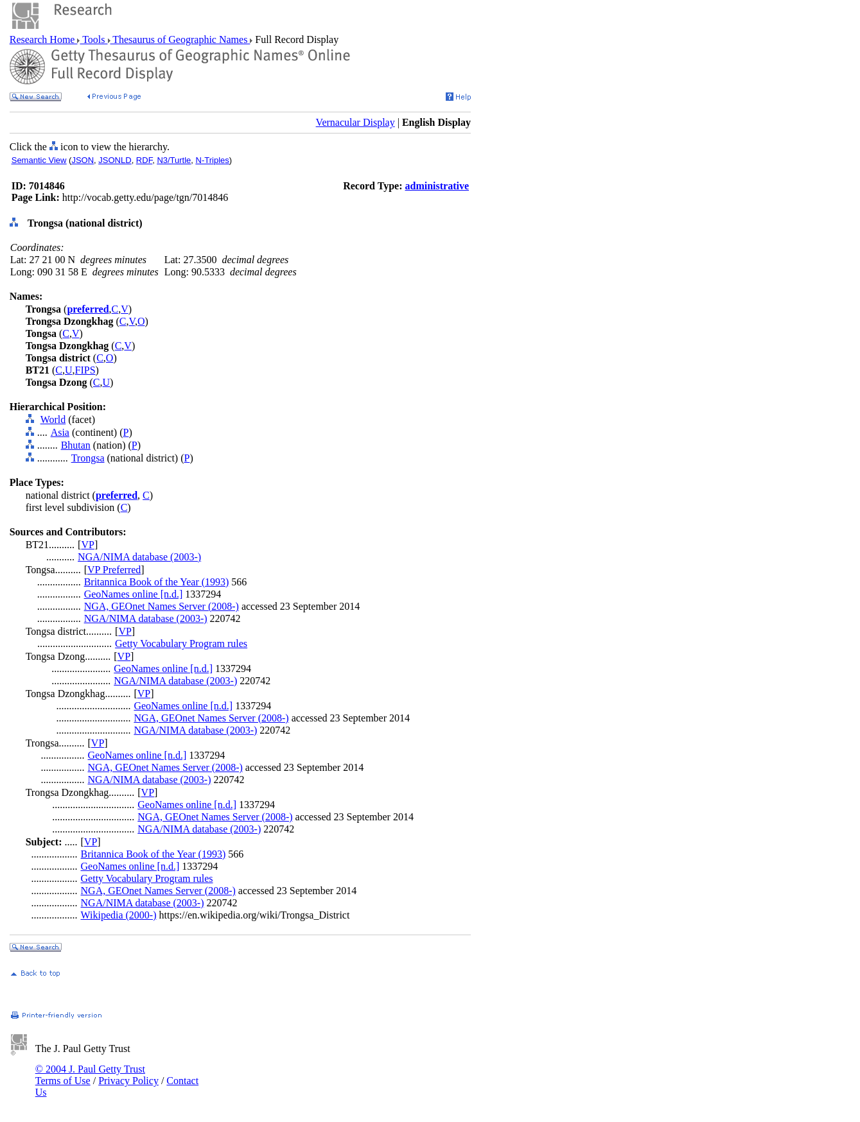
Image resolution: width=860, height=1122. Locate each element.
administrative (437, 185)
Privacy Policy (128, 1080)
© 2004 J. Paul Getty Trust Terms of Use (90, 1075)
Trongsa (88, 458)
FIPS (85, 370)
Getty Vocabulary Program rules (181, 643)
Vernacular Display (355, 122)
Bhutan (76, 445)
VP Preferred (114, 569)
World (53, 419)
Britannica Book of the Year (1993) (156, 581)
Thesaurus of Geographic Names (180, 39)
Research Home (44, 39)
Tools (93, 39)
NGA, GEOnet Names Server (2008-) (161, 606)
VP (87, 544)
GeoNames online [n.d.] (133, 594)
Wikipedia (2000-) (119, 915)
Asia (60, 432)
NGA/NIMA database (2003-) (139, 556)
